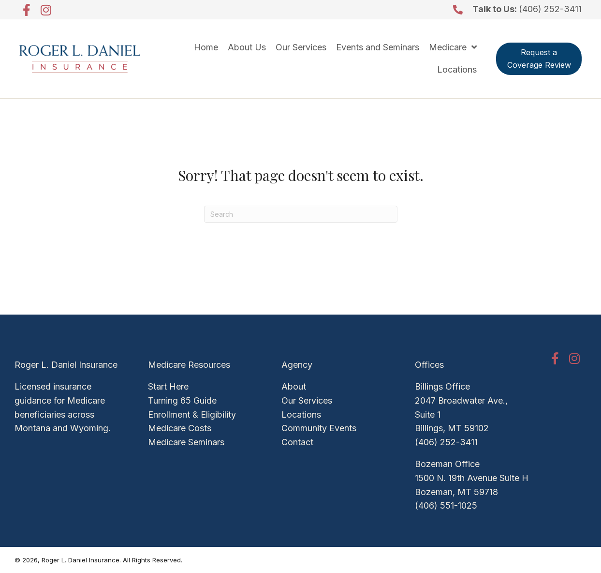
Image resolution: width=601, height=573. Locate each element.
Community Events (318, 428)
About (293, 386)
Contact (297, 442)
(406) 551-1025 (446, 505)
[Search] (300, 214)
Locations (301, 414)
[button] (26, 9)
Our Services (306, 400)
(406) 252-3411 (550, 9)
